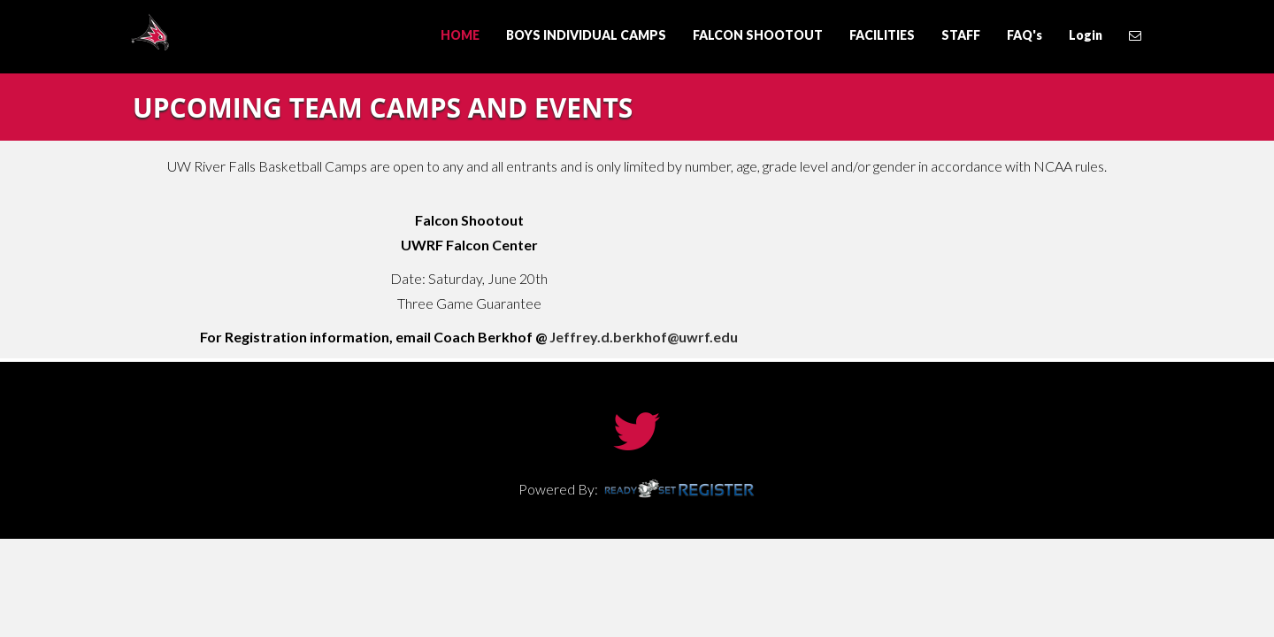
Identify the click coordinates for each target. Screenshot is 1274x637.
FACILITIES (882, 34)
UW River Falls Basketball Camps (230, 32)
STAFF (960, 34)
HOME (460, 34)
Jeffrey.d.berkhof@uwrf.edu (643, 336)
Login (1085, 34)
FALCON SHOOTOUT (758, 34)
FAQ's (1024, 34)
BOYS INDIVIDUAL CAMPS (586, 34)
